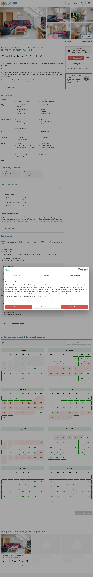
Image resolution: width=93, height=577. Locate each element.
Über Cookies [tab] (75, 275)
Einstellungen (46, 307)
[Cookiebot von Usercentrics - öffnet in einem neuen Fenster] (79, 269)
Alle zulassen (74, 307)
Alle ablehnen (18, 307)
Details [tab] (46, 275)
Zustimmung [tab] (18, 275)
